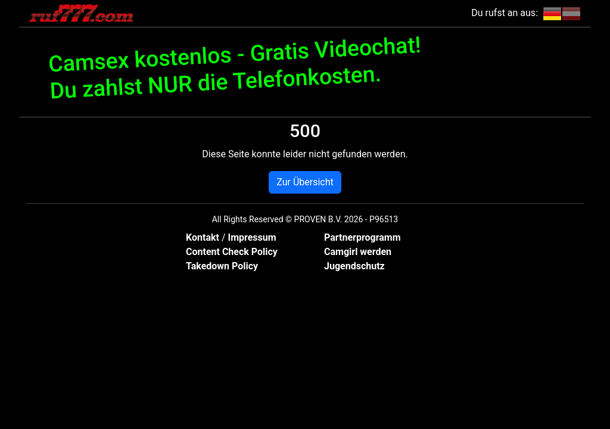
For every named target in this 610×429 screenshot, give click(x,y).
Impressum (252, 237)
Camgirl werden (357, 251)
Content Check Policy (232, 251)
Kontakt (204, 237)
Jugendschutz (354, 266)
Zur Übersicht (304, 182)
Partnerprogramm (362, 237)
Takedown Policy (222, 266)
